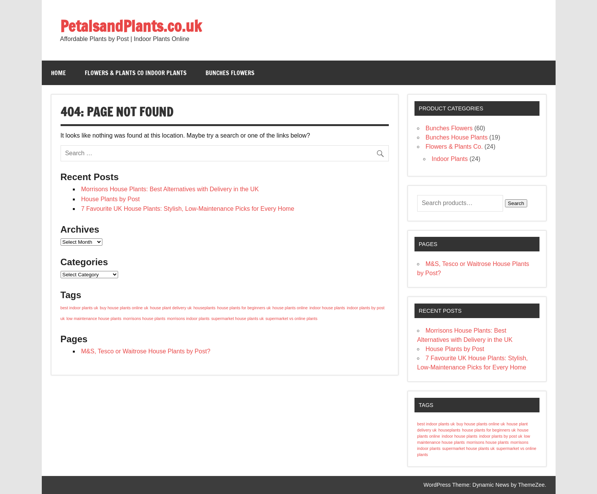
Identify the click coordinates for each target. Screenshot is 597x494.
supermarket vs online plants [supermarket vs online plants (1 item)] (291, 318)
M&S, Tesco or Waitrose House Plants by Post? (146, 351)
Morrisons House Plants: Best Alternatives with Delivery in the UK (170, 189)
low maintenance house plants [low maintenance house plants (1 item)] (93, 318)
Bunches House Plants (457, 137)
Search (516, 203)
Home (58, 73)
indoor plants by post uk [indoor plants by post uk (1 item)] (501, 436)
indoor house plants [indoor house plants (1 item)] (327, 307)
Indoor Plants (450, 159)
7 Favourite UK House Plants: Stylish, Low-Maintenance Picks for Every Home (187, 208)
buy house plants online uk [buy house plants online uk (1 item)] (124, 307)
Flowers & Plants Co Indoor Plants (136, 73)
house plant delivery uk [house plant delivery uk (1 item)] (171, 307)
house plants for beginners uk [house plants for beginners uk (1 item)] (244, 307)
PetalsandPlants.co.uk (131, 26)
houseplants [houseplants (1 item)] (204, 307)
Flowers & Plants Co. (454, 146)
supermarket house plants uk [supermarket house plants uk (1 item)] (237, 318)
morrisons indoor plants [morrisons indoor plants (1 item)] (188, 318)
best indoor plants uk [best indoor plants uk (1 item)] (79, 307)
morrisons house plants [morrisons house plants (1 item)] (144, 318)
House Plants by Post (110, 199)
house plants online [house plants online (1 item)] (290, 307)
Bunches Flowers (230, 73)
